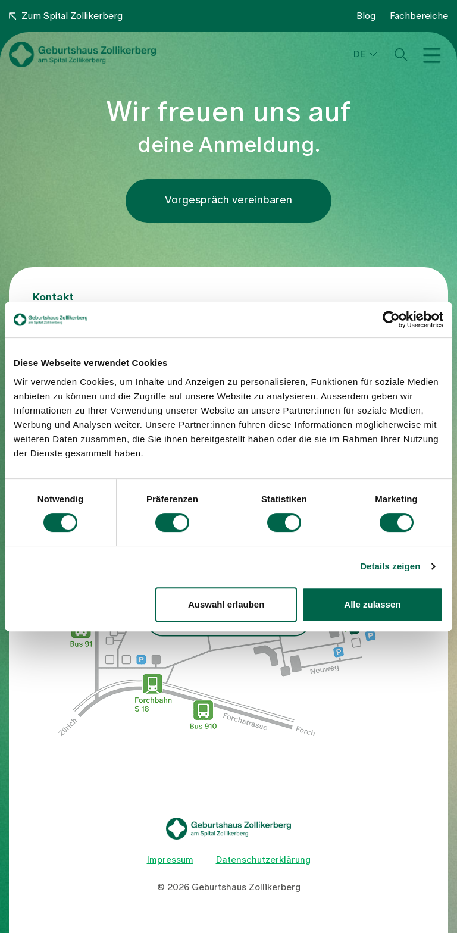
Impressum (170, 860)
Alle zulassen (372, 604)
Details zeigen (390, 566)
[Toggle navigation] (434, 54)
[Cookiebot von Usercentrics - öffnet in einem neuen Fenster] (391, 319)
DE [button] (359, 54)
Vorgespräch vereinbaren (228, 200)
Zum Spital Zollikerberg (66, 16)
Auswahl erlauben (226, 604)
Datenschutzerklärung (263, 860)
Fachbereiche (419, 16)
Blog (365, 16)
